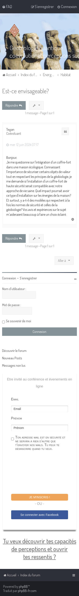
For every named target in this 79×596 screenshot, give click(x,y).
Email (15, 399)
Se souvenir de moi (18, 321)
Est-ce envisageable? (25, 91)
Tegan (10, 130)
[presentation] (43, 473)
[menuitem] (7, 7)
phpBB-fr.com (27, 591)
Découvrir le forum (14, 351)
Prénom (16, 418)
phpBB (23, 586)
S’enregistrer (28, 278)
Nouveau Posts (12, 358)
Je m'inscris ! (39, 497)
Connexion (9, 278)
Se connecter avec (39, 514)
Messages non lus (13, 365)
